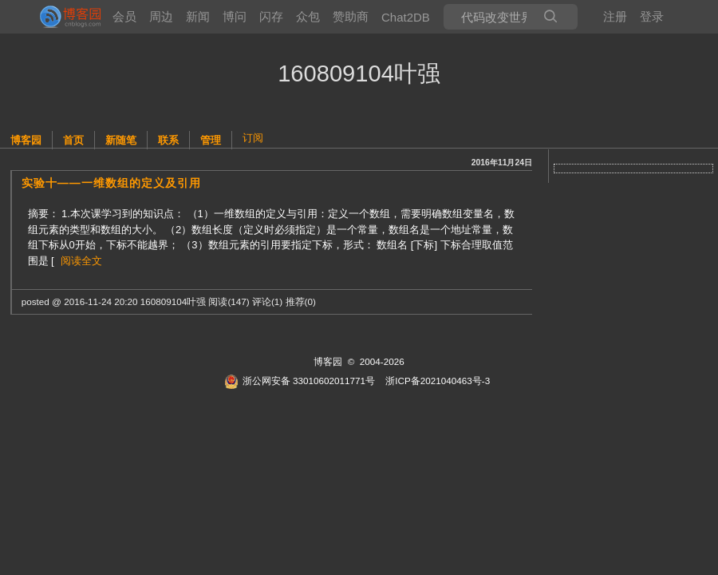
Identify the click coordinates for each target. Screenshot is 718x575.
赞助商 (351, 16)
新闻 (198, 16)
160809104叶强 (359, 73)
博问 (235, 16)
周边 (161, 16)
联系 (168, 140)
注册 (615, 16)
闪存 (271, 16)
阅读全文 (81, 261)
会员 (124, 16)
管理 (210, 140)
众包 (308, 16)
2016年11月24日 (501, 162)
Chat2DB (405, 17)
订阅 (253, 138)
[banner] (64, 17)
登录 (652, 16)
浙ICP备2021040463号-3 (437, 380)
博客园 (25, 140)
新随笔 (120, 140)
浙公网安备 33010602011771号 (299, 380)
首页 (73, 140)
